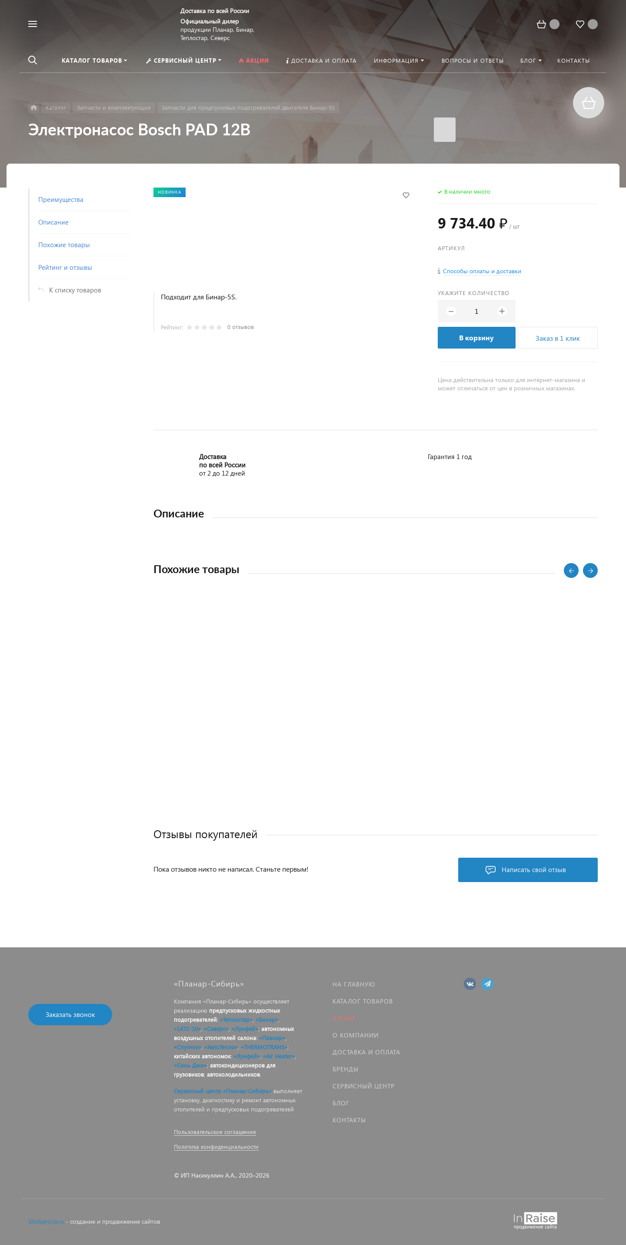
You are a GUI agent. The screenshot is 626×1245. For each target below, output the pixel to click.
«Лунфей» (245, 1028)
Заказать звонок (70, 1014)
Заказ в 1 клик (558, 337)
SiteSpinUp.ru (46, 1221)
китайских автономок (202, 1056)
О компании (356, 1035)
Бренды (346, 1069)
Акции (344, 1018)
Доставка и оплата (366, 1052)
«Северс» (216, 1028)
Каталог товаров (363, 1001)
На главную (354, 984)
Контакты (349, 1120)
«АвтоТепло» (221, 1046)
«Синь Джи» (190, 1065)
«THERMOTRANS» (264, 1046)
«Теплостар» (236, 1019)
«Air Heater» (279, 1056)
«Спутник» (187, 1046)
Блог (341, 1103)
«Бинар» (267, 1019)
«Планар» (272, 1037)
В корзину (476, 337)
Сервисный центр (364, 1086)
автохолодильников (233, 1074)
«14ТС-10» (187, 1028)
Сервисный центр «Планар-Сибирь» (223, 1090)
